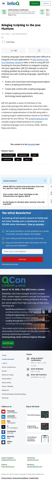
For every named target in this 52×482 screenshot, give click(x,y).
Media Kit (5, 390)
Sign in (46, 3)
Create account (8, 359)
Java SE (27, 159)
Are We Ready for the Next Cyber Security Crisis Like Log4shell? (24, 203)
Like (15, 50)
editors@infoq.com (7, 467)
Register (34, 3)
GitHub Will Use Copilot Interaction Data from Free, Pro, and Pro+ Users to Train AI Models (23, 188)
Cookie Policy (34, 478)
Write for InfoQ (7, 375)
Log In (4, 363)
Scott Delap (10, 42)
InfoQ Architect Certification (37, 359)
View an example (36, 224)
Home (4, 355)
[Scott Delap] (3, 42)
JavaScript (23, 155)
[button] (22, 259)
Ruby (34, 155)
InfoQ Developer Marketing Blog (14, 394)
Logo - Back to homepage (13, 3)
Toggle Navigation (3, 3)
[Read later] (39, 50)
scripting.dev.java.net (38, 118)
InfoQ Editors (7, 379)
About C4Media (7, 386)
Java (18, 159)
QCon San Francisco (39, 375)
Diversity (5, 398)
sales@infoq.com (33, 460)
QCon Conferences (9, 367)
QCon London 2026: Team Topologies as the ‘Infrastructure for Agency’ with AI (20, 195)
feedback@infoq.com (8, 460)
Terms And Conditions (20, 478)
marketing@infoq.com (34, 467)
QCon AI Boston (37, 369)
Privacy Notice (6, 478)
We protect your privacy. (10, 264)
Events (4, 371)
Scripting (31, 144)
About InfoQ (6, 382)
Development (8, 155)
